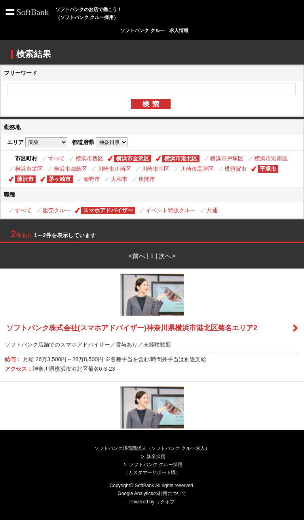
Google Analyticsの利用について (152, 493)
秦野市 (92, 179)
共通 (212, 210)
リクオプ (165, 502)
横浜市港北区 (181, 158)
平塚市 (268, 169)
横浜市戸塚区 (226, 158)
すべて (56, 158)
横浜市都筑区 (70, 169)
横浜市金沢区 (132, 158)
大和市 (119, 179)
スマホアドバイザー (108, 210)
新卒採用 (155, 456)
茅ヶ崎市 (60, 179)
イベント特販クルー (171, 210)
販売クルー (56, 210)
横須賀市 (235, 169)
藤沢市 (25, 179)
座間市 (147, 179)
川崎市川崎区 (114, 169)
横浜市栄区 (29, 169)
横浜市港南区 (271, 158)
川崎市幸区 (155, 169)
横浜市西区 (89, 158)
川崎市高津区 (197, 169)
